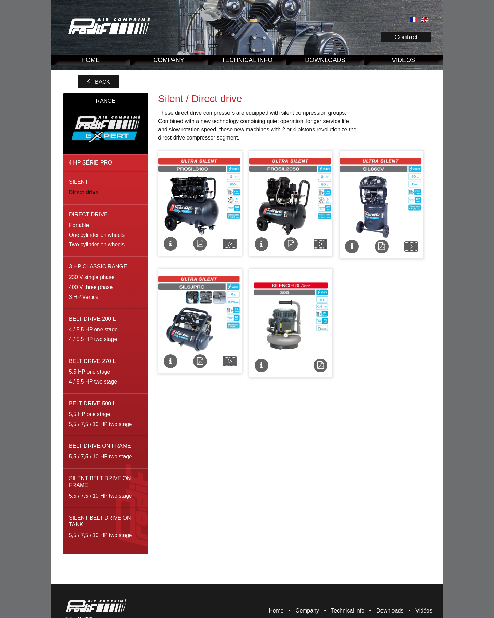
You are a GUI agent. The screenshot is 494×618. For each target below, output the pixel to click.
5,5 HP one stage (89, 372)
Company (168, 60)
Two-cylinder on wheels (97, 244)
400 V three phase (91, 287)
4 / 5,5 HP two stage (93, 339)
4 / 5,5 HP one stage (93, 329)
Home (90, 60)
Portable (79, 225)
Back (102, 82)
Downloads (325, 60)
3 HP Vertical (84, 297)
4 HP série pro (90, 163)
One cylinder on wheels (97, 235)
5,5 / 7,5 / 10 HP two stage (100, 424)
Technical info (247, 60)
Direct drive (83, 192)
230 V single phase (92, 277)
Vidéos (403, 60)
